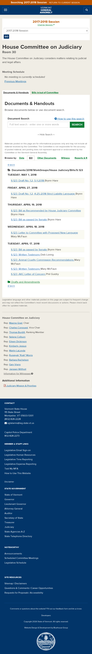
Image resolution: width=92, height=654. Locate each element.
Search (77, 124)
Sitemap (8, 583)
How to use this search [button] (69, 119)
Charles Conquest (18, 327)
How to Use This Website (17, 473)
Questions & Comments (16, 588)
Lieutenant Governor (15, 504)
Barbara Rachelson (19, 359)
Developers (46, 615)
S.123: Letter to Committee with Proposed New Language (44, 232)
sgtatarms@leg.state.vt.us (19, 423)
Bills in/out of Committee (45, 92)
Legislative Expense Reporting (20, 464)
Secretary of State (13, 517)
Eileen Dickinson (18, 341)
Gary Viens (15, 364)
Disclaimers (21, 583)
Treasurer (9, 522)
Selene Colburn (17, 336)
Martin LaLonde (17, 350)
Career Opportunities (42, 588)
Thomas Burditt (17, 332)
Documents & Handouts (16, 92)
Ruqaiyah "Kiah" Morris (21, 355)
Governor (9, 499)
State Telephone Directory (18, 536)
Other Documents (46, 158)
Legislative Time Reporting (18, 459)
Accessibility (36, 592)
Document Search (46, 119)
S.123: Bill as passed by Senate (29, 219)
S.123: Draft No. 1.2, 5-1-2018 (28, 180)
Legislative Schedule (15, 562)
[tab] (16, 92)
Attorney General (13, 508)
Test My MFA (11, 468)
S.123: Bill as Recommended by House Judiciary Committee (46, 210)
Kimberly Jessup (17, 346)
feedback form (62, 609)
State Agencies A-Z (14, 531)
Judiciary (9, 527)
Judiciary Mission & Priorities (20, 385)
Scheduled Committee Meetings (21, 558)
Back (11, 165)
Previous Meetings (15, 81)
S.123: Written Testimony (26, 254)
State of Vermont (13, 494)
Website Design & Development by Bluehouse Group (46, 628)
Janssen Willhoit (17, 369)
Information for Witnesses (18, 373)
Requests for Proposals (16, 592)
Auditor (8, 513)
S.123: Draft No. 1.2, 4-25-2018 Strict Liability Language (43, 193)
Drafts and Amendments (24, 282)
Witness (65, 158)
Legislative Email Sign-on (17, 450)
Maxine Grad (15, 323)
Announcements (13, 553)
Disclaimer (9, 481)
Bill (31, 158)
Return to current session (64, 2)
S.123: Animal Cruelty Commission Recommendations (42, 260)
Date (21, 158)
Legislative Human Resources (19, 454)
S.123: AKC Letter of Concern (28, 274)
